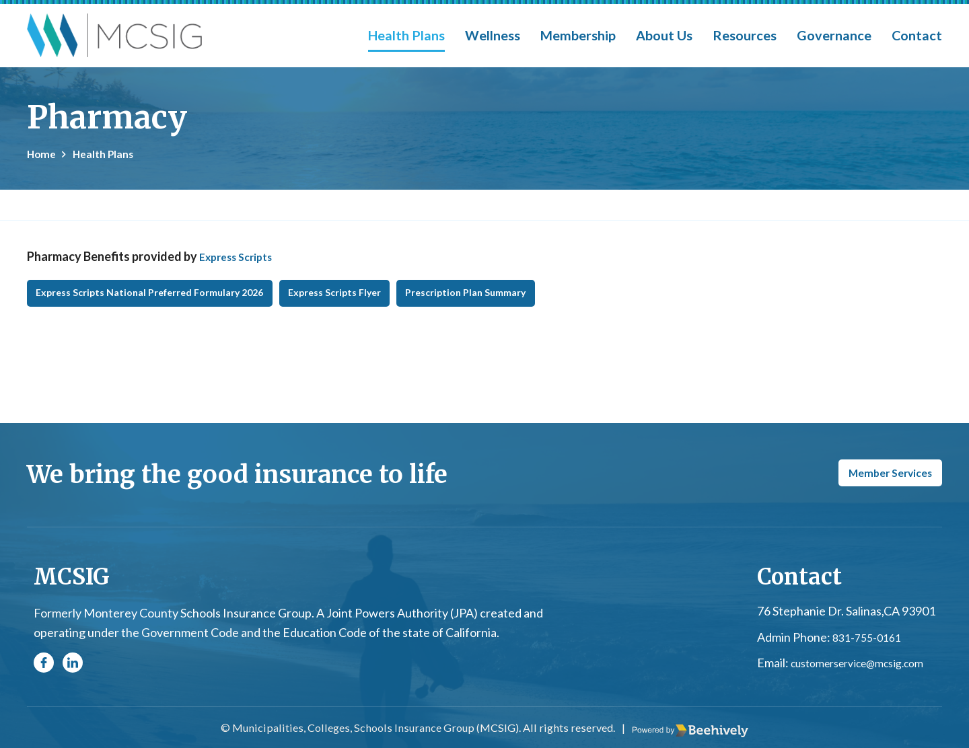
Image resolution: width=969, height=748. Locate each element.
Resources (745, 35)
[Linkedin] (73, 669)
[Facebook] (44, 669)
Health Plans (406, 35)
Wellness (492, 35)
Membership (578, 35)
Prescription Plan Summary (586, 308)
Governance (834, 35)
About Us (664, 35)
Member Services (873, 478)
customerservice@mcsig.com (858, 668)
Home (43, 153)
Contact (917, 35)
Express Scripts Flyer (416, 308)
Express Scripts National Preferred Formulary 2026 (181, 308)
